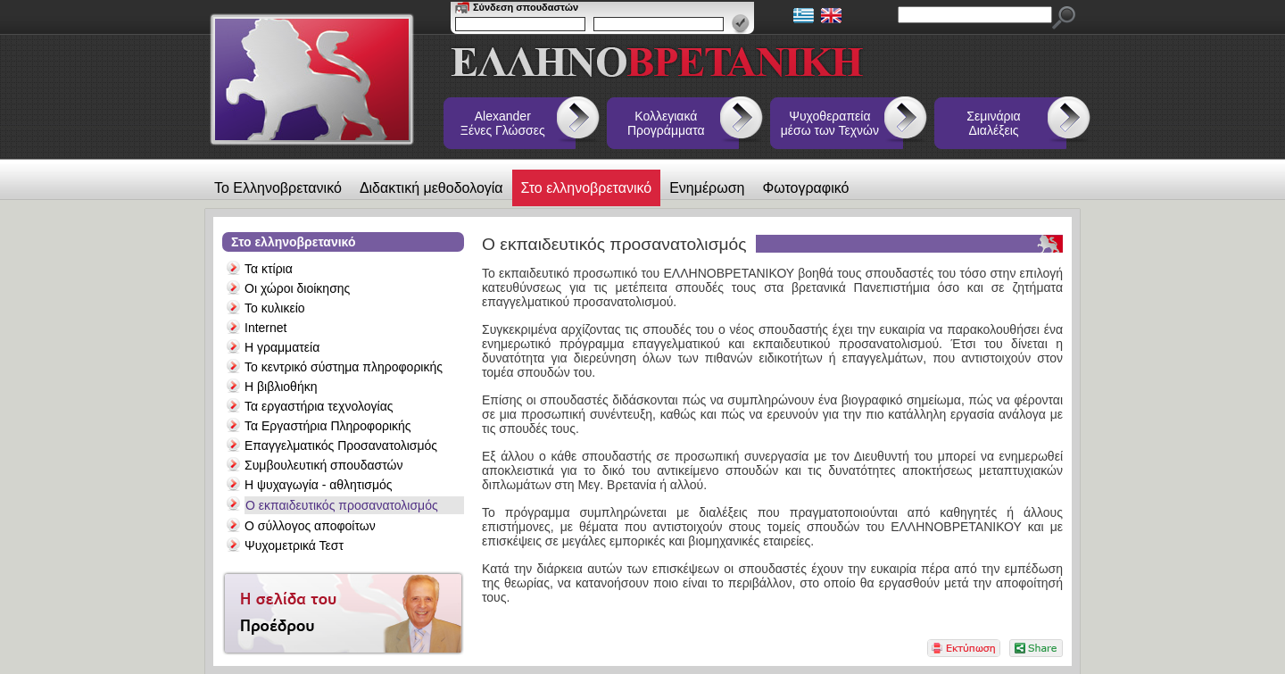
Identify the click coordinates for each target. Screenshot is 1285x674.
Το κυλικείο (275, 308)
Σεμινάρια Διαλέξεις (993, 123)
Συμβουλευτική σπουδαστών (323, 465)
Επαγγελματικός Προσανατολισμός (341, 445)
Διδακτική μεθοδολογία (431, 188)
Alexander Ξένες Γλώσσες (502, 123)
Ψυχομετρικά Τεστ (294, 545)
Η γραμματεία (282, 347)
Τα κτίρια (269, 269)
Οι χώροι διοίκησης (297, 288)
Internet (265, 327)
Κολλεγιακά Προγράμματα (666, 123)
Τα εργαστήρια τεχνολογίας (319, 406)
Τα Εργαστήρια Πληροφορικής (328, 426)
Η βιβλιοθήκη (281, 386)
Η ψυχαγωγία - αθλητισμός (319, 485)
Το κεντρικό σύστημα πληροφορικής (344, 367)
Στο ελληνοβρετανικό (586, 188)
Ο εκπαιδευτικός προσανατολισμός (341, 505)
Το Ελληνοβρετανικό (278, 188)
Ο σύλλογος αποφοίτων (310, 526)
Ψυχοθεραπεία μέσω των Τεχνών (830, 123)
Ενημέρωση (706, 188)
